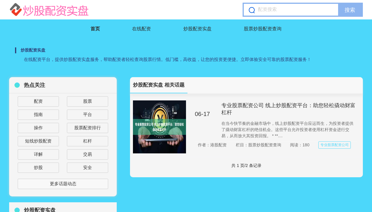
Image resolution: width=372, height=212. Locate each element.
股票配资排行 (87, 127)
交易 (87, 154)
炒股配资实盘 (197, 28)
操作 (38, 127)
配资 (38, 101)
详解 (38, 154)
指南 (38, 114)
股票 (87, 101)
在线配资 (141, 28)
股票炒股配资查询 (263, 28)
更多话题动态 (63, 183)
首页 (95, 28)
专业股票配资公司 (334, 145)
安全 (87, 167)
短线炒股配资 (38, 140)
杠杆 (87, 140)
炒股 (38, 167)
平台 (87, 114)
